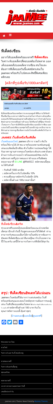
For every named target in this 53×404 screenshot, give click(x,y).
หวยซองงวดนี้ (6, 361)
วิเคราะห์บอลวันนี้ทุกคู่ (9, 367)
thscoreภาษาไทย (7, 342)
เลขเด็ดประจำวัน (7, 392)
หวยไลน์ (4, 347)
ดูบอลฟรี (37, 315)
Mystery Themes (41, 401)
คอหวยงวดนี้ (5, 381)
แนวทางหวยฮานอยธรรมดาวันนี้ (13, 386)
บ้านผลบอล (17, 315)
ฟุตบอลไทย (5, 372)
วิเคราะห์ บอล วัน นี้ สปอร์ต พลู (12, 353)
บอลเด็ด (28, 315)
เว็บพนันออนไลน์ (9, 141)
